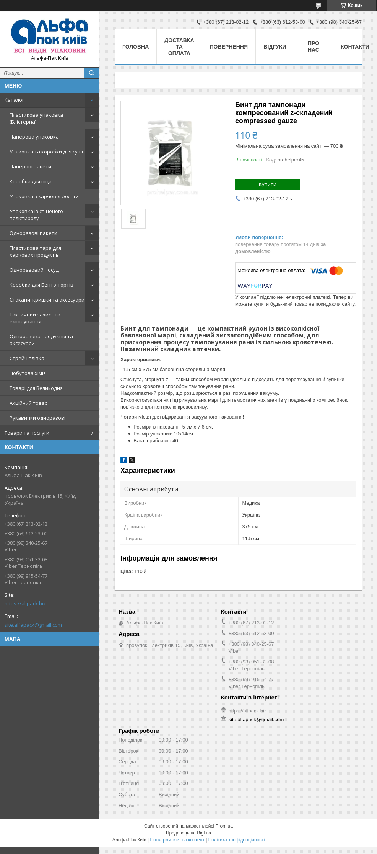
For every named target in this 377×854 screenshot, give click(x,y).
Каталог (14, 99)
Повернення (229, 47)
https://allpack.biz (25, 603)
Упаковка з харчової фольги (44, 196)
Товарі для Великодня (36, 388)
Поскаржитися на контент (177, 840)
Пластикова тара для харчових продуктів (35, 251)
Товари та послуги (27, 432)
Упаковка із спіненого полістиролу (36, 215)
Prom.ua (224, 826)
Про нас (313, 46)
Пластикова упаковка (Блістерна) (36, 118)
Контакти (355, 47)
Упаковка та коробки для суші (46, 151)
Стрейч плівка (27, 358)
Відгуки (274, 47)
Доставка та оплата (179, 46)
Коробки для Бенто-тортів (41, 284)
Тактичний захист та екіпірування (35, 318)
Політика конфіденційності (236, 840)
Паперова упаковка (34, 136)
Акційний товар (29, 402)
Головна (135, 47)
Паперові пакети (30, 166)
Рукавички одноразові (37, 417)
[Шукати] (91, 73)
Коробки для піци (31, 181)
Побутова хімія (28, 373)
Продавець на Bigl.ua (188, 833)
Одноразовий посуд (34, 269)
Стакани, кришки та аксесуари (47, 299)
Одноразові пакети (33, 233)
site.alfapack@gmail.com (33, 624)
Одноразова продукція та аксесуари (41, 340)
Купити (267, 184)
